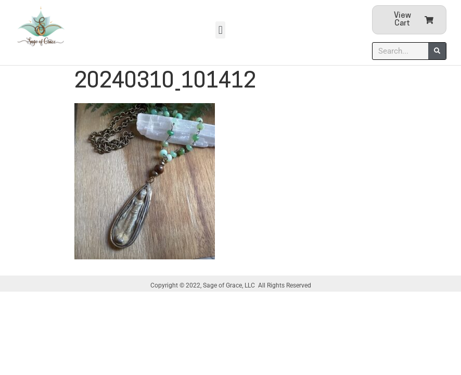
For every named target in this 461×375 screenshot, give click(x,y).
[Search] (437, 51)
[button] (220, 30)
